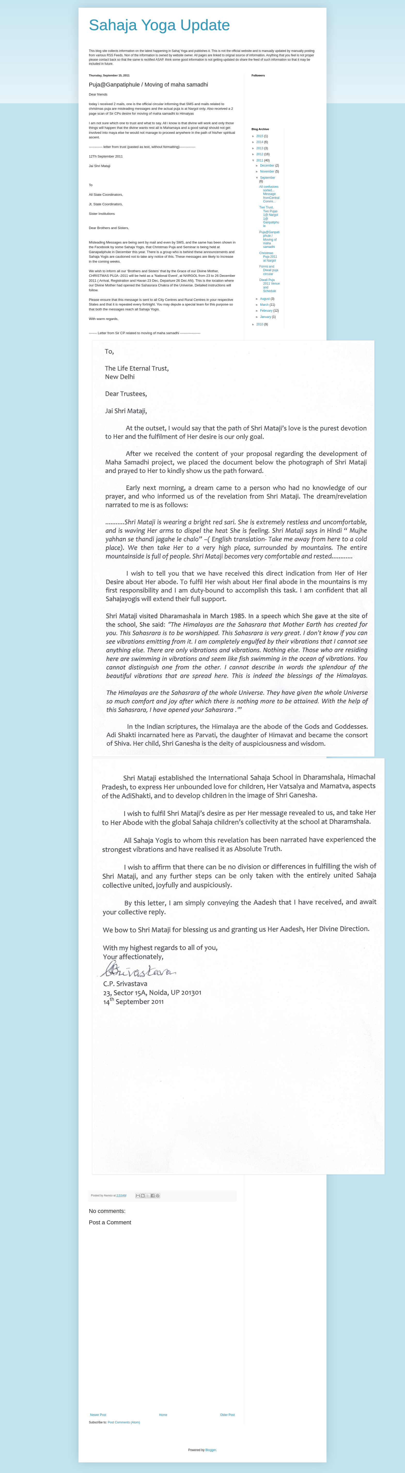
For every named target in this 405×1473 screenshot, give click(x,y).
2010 (260, 324)
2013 (260, 148)
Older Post (227, 1415)
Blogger (210, 1450)
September (267, 177)
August (265, 299)
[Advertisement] (162, 1374)
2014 (260, 142)
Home (163, 1415)
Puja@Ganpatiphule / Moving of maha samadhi (269, 239)
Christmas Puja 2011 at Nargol (268, 256)
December (267, 165)
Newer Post (98, 1415)
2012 (260, 154)
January (266, 317)
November (267, 171)
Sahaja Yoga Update (159, 25)
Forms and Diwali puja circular (268, 270)
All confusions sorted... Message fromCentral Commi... (269, 194)
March (265, 305)
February (266, 310)
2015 (260, 136)
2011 (260, 160)
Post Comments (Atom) (124, 1422)
